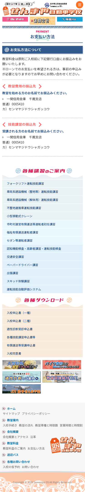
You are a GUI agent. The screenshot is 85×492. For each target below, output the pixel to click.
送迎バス (13, 454)
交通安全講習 (15, 256)
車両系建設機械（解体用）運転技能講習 (32, 200)
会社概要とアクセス (16, 437)
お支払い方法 (36, 448)
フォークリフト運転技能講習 (25, 183)
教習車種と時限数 (46, 425)
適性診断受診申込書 (19, 329)
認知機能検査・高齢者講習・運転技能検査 (34, 248)
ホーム (11, 408)
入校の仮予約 (11, 467)
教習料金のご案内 (14, 448)
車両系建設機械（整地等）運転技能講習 (32, 191)
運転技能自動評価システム (24, 289)
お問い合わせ (30, 467)
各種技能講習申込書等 (21, 337)
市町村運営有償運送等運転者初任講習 (31, 224)
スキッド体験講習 (18, 281)
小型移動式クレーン (19, 216)
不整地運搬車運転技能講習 (24, 208)
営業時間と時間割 (71, 425)
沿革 (33, 437)
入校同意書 (14, 353)
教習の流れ (26, 425)
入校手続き (10, 425)
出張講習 (12, 273)
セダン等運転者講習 (19, 240)
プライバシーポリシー (36, 413)
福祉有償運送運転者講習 (22, 232)
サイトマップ (11, 413)
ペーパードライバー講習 (22, 265)
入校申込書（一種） (19, 313)
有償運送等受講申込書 (21, 345)
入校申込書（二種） (19, 321)
